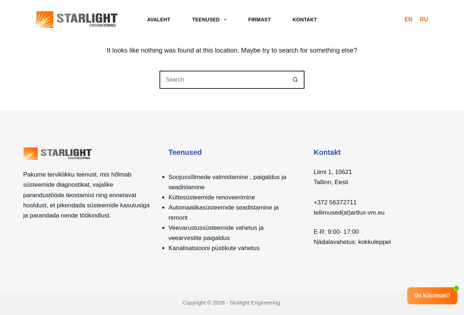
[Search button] (295, 80)
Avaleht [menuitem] (158, 19)
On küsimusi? (432, 295)
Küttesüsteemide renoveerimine (212, 197)
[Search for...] (223, 80)
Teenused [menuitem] (210, 19)
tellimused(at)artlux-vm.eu (349, 212)
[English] (409, 19)
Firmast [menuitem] (259, 19)
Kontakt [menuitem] (305, 19)
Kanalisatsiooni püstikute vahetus (214, 248)
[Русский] (424, 19)
